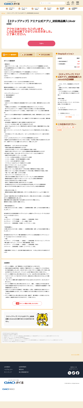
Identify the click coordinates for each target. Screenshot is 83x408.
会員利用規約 (22, 367)
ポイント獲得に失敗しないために (27, 303)
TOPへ (41, 43)
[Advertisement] (28, 346)
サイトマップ (8, 372)
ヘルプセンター (8, 369)
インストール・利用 (69, 127)
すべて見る (69, 117)
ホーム (3, 13)
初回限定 (60, 130)
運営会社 (21, 369)
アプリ (59, 127)
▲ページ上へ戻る (75, 354)
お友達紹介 (7, 367)
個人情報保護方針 (24, 372)
